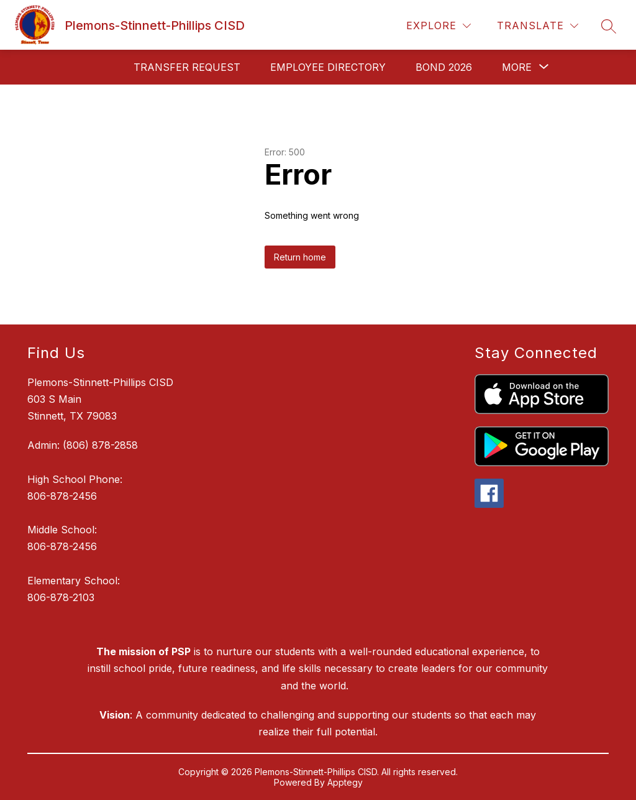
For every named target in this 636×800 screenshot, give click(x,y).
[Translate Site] (537, 26)
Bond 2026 (444, 67)
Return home (300, 257)
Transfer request (187, 67)
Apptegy (345, 782)
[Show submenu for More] (517, 67)
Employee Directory (328, 67)
